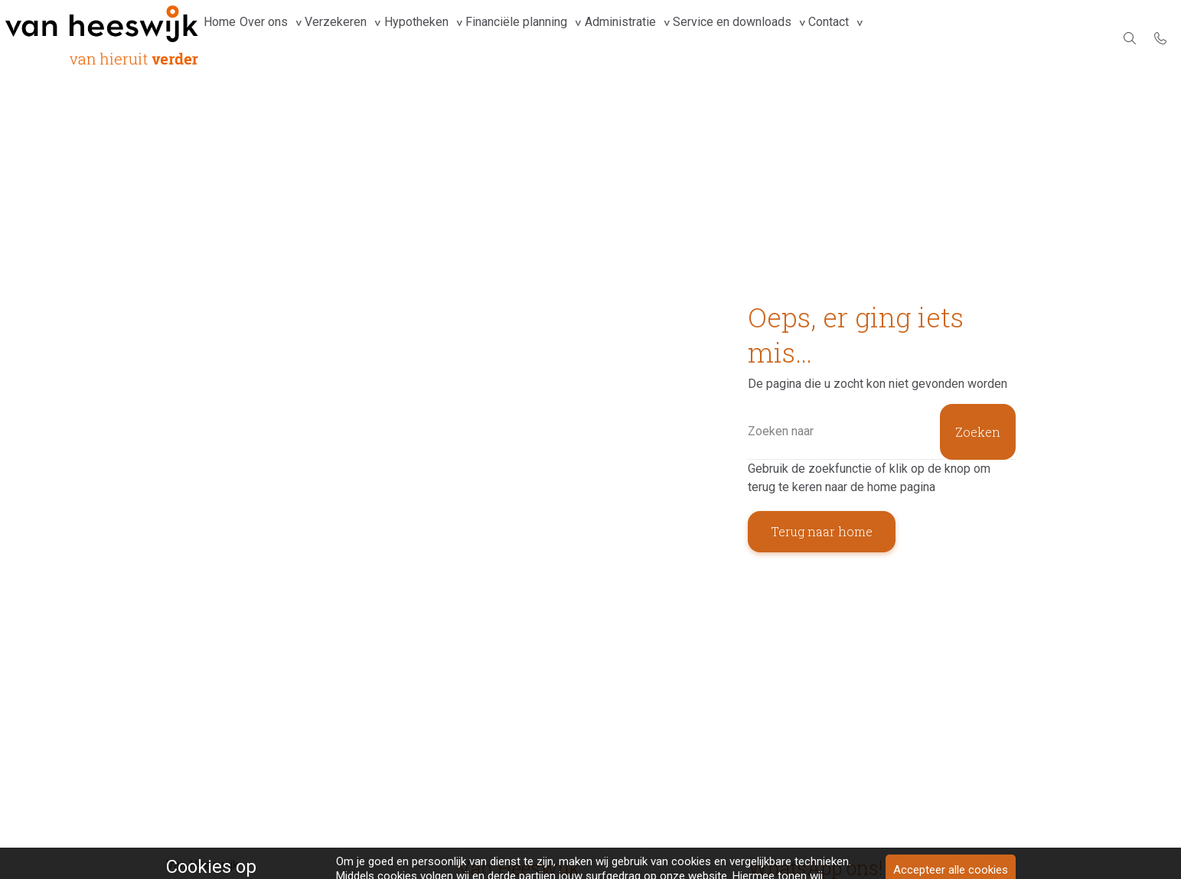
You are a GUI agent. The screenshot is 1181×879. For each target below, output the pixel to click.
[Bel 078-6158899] (1160, 38)
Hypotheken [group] (458, 38)
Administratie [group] (685, 38)
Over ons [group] (281, 38)
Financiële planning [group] (570, 38)
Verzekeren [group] (365, 38)
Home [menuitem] (226, 38)
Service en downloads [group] (809, 38)
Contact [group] (918, 38)
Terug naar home (822, 531)
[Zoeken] (882, 432)
